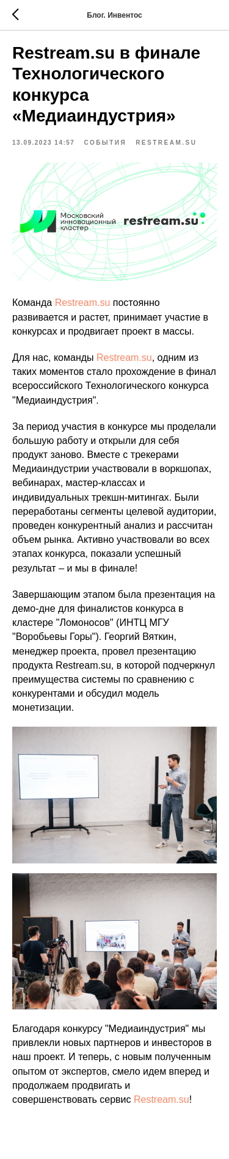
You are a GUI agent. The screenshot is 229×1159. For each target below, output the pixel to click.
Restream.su (83, 302)
